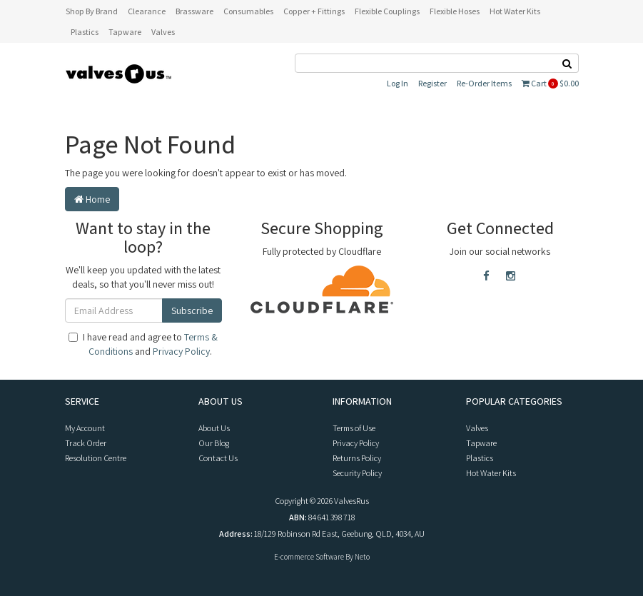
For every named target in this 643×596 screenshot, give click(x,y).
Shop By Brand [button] (92, 11)
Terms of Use (354, 428)
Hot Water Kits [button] (515, 11)
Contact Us (218, 458)
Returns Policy (357, 458)
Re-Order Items (484, 83)
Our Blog (213, 443)
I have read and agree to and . (143, 344)
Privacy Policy (181, 351)
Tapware (481, 443)
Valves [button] (163, 31)
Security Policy (357, 473)
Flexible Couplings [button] (387, 11)
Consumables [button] (248, 11)
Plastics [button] (84, 31)
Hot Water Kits (491, 473)
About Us (214, 428)
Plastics (479, 458)
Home (92, 199)
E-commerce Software (309, 557)
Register (432, 83)
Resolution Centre (95, 458)
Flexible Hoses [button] (455, 11)
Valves (477, 428)
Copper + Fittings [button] (314, 11)
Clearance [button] (147, 11)
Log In (397, 83)
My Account (85, 428)
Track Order (85, 443)
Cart (550, 83)
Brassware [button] (194, 11)
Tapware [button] (124, 31)
